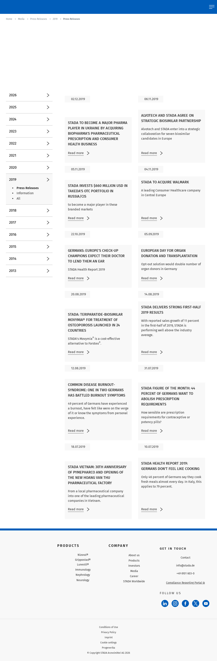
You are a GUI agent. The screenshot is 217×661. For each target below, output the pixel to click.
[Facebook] (185, 603)
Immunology (83, 569)
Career (134, 576)
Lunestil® (83, 564)
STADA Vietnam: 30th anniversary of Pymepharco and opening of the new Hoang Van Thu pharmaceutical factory (97, 475)
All (18, 198)
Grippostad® (83, 560)
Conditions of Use (108, 627)
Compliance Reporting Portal (185, 582)
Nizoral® (83, 555)
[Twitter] (195, 603)
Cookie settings (108, 642)
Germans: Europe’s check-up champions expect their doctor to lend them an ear (96, 255)
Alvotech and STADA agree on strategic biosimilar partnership (171, 118)
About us (134, 555)
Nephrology (83, 575)
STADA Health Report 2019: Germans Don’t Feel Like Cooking (170, 466)
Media (134, 571)
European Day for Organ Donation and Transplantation (169, 253)
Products (134, 560)
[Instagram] (175, 603)
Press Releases (28, 188)
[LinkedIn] (164, 603)
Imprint (109, 637)
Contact (185, 557)
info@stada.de (185, 565)
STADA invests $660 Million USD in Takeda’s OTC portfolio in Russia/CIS (98, 191)
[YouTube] (205, 603)
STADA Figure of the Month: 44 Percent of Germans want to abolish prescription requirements (168, 396)
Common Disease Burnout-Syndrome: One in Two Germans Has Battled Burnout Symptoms (96, 390)
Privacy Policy (108, 632)
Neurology (82, 580)
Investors (134, 565)
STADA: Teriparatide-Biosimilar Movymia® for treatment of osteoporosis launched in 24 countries (95, 322)
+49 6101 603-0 (185, 573)
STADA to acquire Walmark (165, 182)
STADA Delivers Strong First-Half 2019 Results (171, 310)
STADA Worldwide (134, 581)
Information (25, 193)
